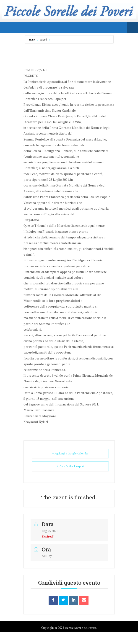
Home (32, 39)
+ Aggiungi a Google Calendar (70, 453)
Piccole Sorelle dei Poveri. (81, 627)
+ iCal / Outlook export (70, 466)
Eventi (43, 39)
